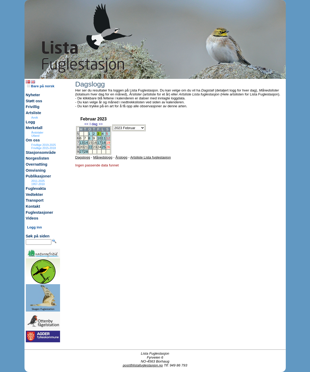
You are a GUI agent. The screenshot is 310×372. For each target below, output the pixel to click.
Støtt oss (34, 101)
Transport (35, 200)
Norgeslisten (37, 158)
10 (99, 138)
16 (95, 143)
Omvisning (36, 170)
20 (81, 147)
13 (81, 143)
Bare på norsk (41, 86)
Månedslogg (102, 157)
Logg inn (34, 227)
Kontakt (33, 206)
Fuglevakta (36, 188)
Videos (32, 218)
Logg (30, 122)
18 (104, 143)
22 (90, 147)
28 (86, 152)
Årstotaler (37, 132)
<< (86, 124)
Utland (35, 135)
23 (95, 147)
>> (101, 124)
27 (81, 152)
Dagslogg (82, 157)
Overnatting (36, 164)
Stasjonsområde (41, 152)
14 (86, 143)
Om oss (33, 140)
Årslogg (121, 157)
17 (99, 143)
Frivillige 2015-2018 (43, 148)
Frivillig (33, 107)
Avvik (34, 117)
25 (104, 147)
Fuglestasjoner (39, 212)
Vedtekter (34, 194)
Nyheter (33, 95)
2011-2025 (38, 180)
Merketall (34, 128)
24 (99, 147)
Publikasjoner (38, 176)
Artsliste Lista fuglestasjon (150, 157)
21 (86, 147)
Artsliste (33, 113)
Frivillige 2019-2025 (43, 144)
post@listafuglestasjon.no (143, 365)
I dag (93, 124)
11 (104, 138)
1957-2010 (38, 184)
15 (90, 143)
